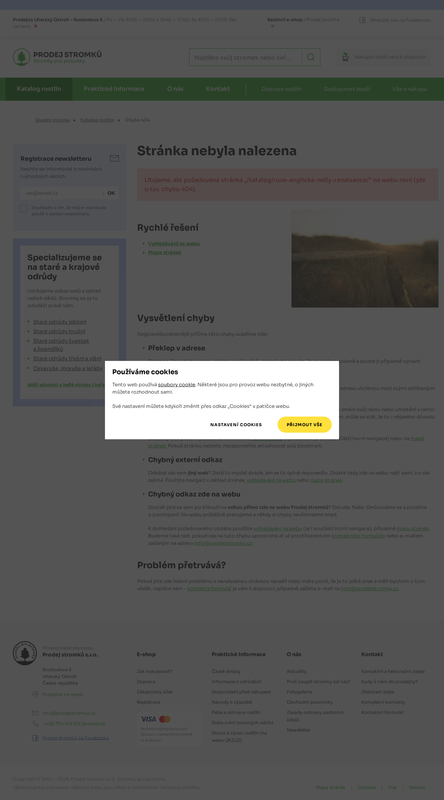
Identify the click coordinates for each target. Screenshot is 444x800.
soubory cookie (176, 385)
